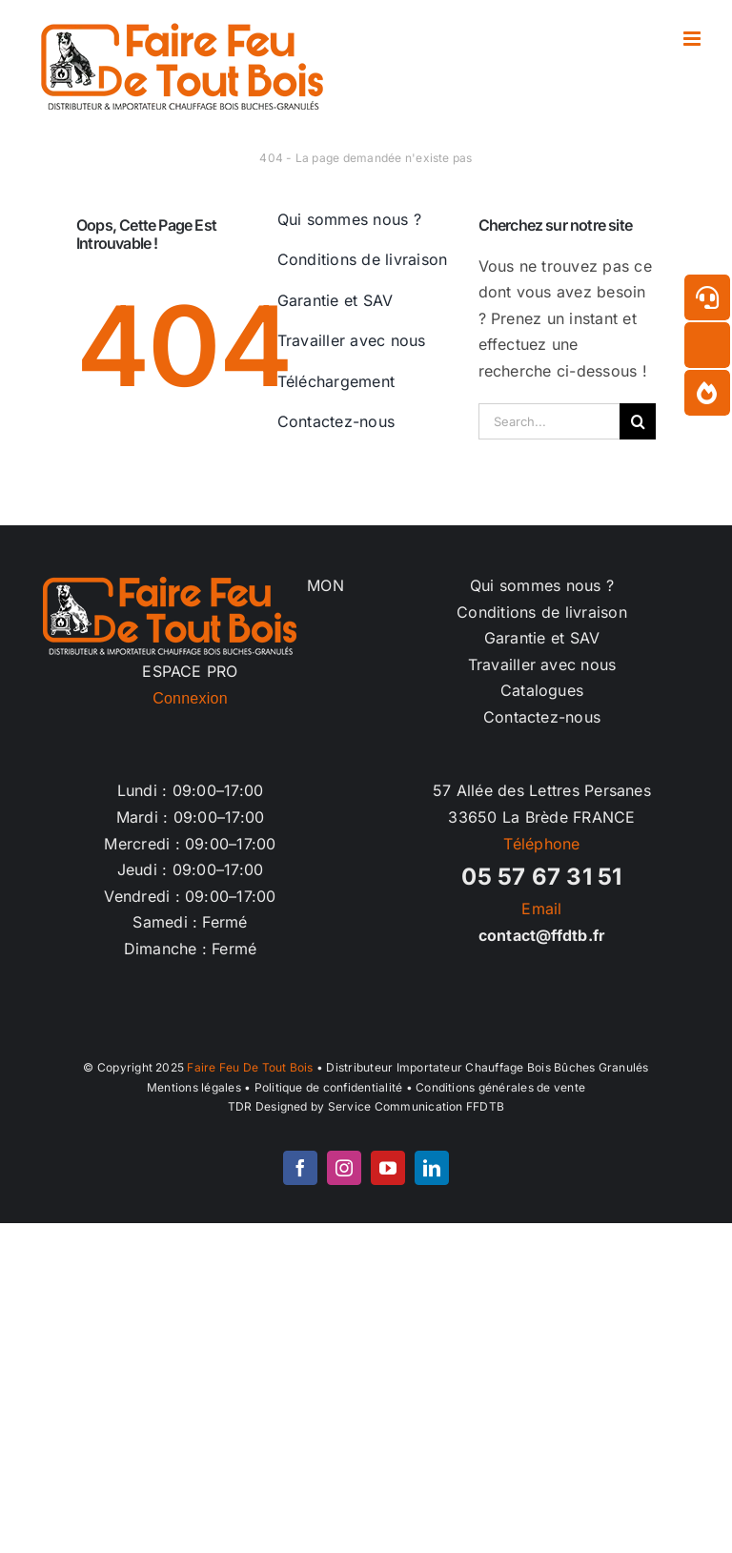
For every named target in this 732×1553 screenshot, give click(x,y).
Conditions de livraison (542, 612)
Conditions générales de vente (500, 1087)
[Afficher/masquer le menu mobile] (693, 39)
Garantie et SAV (542, 637)
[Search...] (549, 421)
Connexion (190, 698)
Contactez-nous (541, 716)
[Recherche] (638, 421)
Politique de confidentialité (328, 1087)
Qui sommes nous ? (542, 585)
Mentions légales (194, 1087)
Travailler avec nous (542, 664)
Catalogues (541, 690)
